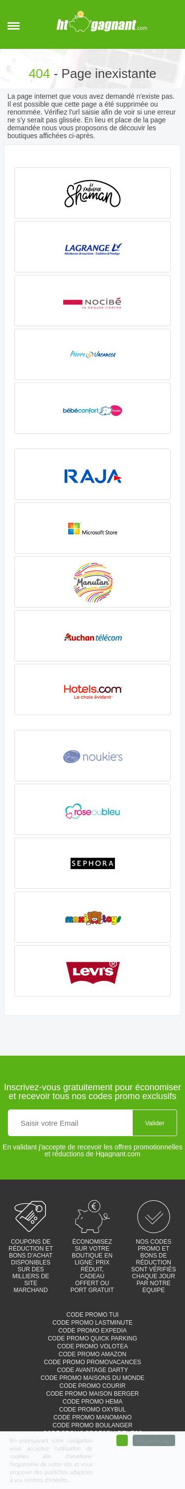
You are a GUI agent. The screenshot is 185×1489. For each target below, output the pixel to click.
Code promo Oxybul (92, 1409)
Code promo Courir (92, 1385)
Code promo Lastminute (92, 1322)
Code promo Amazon (92, 1354)
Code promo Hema (92, 1401)
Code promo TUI (93, 1314)
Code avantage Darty (92, 1370)
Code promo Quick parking (92, 1338)
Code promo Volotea (92, 1346)
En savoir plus (154, 1440)
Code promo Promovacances (92, 1362)
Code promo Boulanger (92, 1425)
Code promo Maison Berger (92, 1393)
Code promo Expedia (92, 1330)
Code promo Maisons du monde (92, 1377)
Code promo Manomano (92, 1417)
